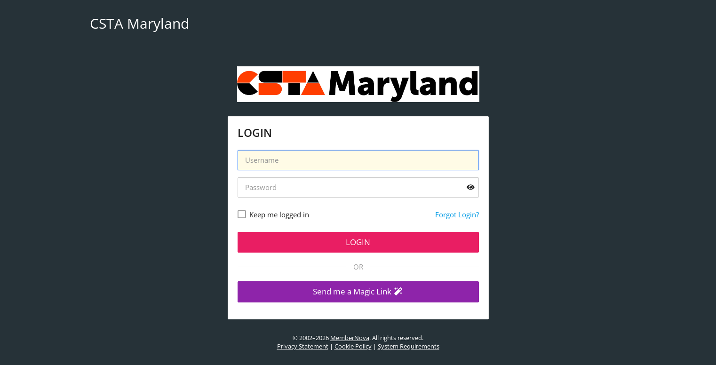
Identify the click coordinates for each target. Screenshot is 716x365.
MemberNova (349, 337)
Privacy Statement (302, 346)
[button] (358, 291)
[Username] (358, 160)
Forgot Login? (457, 214)
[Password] (358, 187)
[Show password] (470, 187)
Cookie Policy (353, 346)
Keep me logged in (279, 214)
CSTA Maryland (139, 23)
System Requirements (408, 346)
